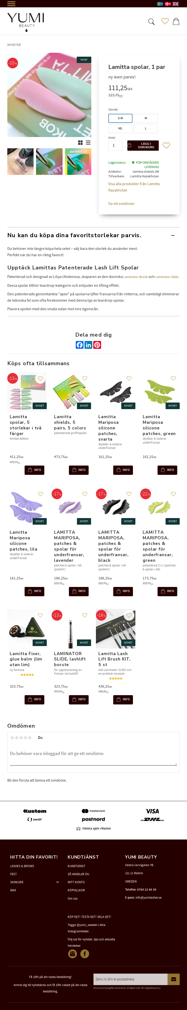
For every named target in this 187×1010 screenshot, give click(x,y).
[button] (151, 21)
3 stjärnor (21, 737)
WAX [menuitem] (13, 890)
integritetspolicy (152, 988)
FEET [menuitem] (13, 874)
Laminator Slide (166, 277)
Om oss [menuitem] (72, 899)
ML (120, 128)
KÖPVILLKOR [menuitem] (76, 890)
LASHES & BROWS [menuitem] (22, 866)
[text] (139, 88)
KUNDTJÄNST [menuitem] (76, 866)
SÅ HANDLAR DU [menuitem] (78, 874)
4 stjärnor (25, 737)
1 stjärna (12, 737)
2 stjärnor (16, 737)
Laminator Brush (135, 277)
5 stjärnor (30, 737)
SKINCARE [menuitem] (17, 882)
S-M (120, 118)
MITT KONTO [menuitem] (76, 882)
